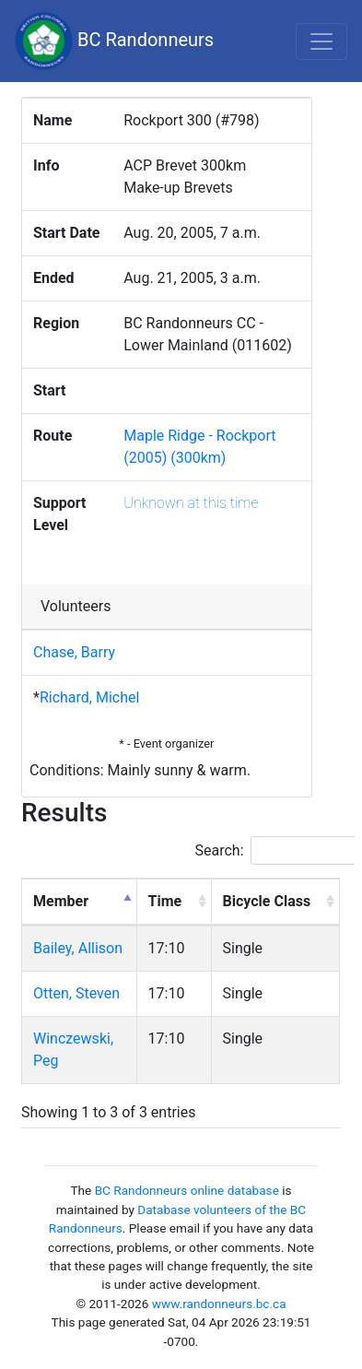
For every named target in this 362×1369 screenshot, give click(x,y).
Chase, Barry (74, 652)
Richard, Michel (89, 697)
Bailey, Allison (78, 948)
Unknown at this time (190, 503)
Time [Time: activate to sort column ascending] (165, 901)
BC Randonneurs (114, 41)
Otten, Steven (76, 993)
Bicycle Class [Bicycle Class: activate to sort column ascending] (267, 901)
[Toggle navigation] (321, 41)
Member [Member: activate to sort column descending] (60, 901)
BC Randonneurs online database (187, 1190)
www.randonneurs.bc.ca (219, 1303)
